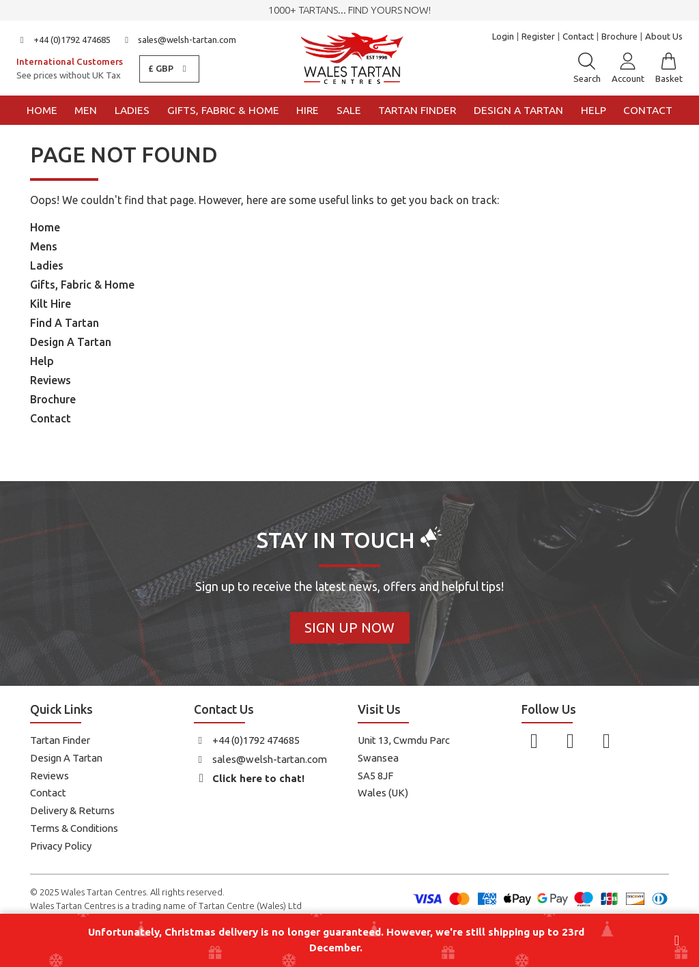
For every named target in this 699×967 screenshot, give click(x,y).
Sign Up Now (349, 627)
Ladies (132, 110)
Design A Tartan (70, 342)
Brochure (619, 36)
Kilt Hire (50, 304)
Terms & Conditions (74, 828)
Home (42, 110)
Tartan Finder (417, 110)
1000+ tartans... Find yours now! (349, 10)
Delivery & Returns (72, 810)
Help (593, 110)
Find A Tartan (64, 323)
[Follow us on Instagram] (570, 740)
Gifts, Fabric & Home (223, 110)
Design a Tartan (518, 110)
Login (503, 36)
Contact (578, 36)
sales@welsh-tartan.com (179, 39)
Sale (349, 110)
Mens (43, 246)
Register (538, 36)
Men (85, 110)
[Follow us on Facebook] (534, 740)
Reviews (50, 380)
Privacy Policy (60, 846)
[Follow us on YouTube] (606, 740)
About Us (664, 36)
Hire (307, 110)
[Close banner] (677, 940)
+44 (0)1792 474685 (63, 39)
